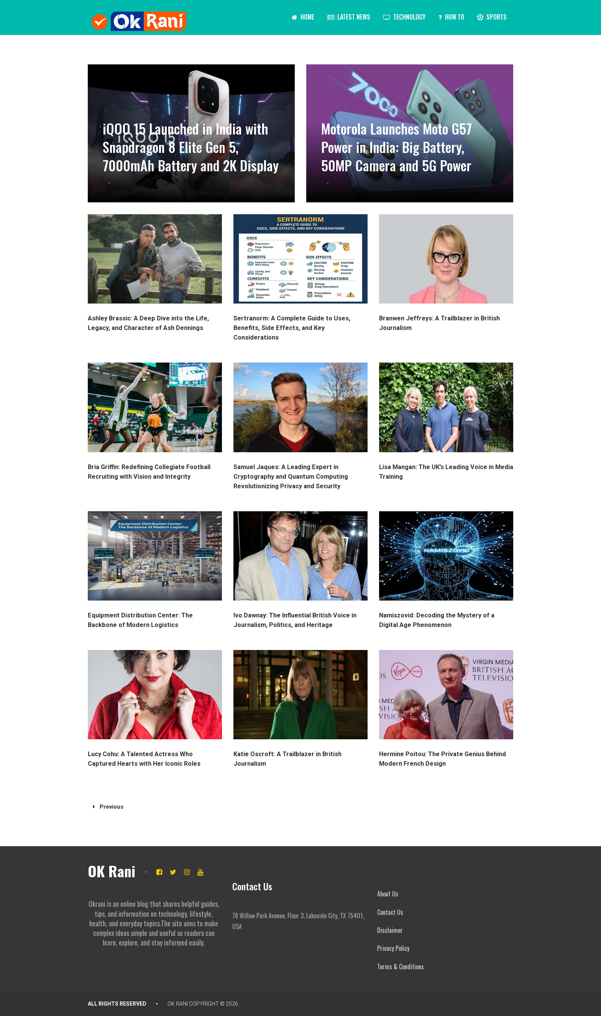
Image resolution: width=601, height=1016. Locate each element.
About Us (387, 893)
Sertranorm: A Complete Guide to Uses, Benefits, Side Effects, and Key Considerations (290, 328)
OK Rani (111, 870)
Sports (492, 16)
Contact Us (390, 912)
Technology (404, 16)
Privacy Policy (393, 948)
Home (303, 16)
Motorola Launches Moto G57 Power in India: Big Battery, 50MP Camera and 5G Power (401, 147)
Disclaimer (390, 930)
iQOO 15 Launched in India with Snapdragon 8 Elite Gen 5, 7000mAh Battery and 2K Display (188, 137)
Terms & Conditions (400, 966)
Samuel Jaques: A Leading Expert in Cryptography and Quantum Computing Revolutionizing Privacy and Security (289, 476)
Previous (107, 806)
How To (451, 16)
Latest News (348, 16)
